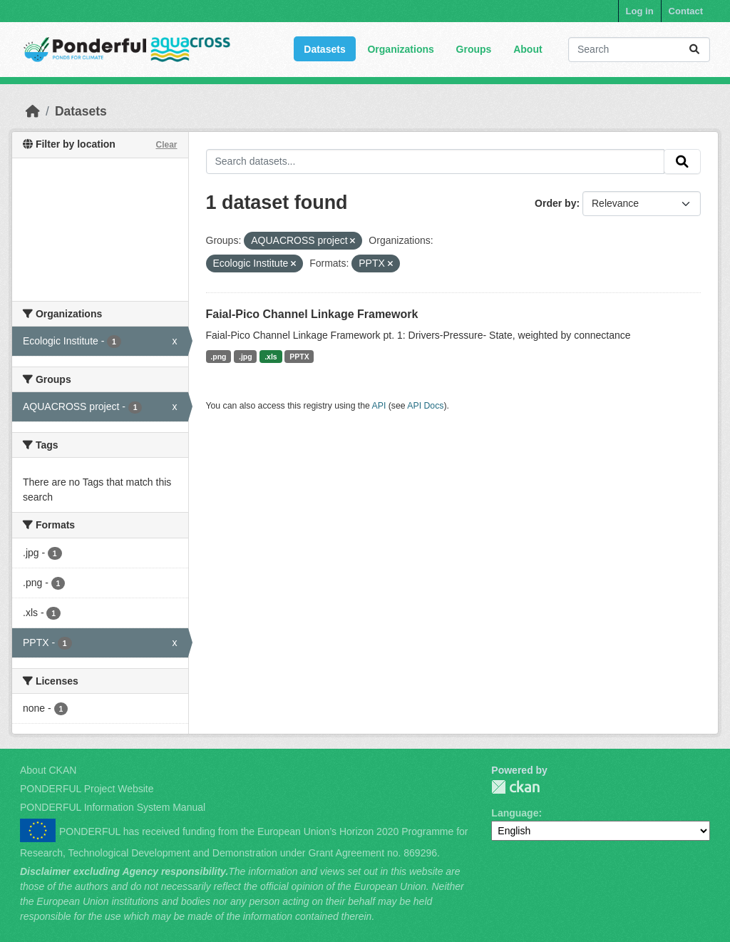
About (527, 49)
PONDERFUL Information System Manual (112, 807)
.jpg (245, 356)
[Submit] (694, 49)
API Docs (425, 406)
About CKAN (48, 770)
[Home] (33, 111)
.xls (270, 356)
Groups (474, 49)
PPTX (299, 356)
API (379, 406)
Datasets (324, 49)
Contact (686, 11)
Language (514, 813)
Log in (640, 11)
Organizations (400, 49)
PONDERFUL (515, 786)
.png (218, 356)
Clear (166, 145)
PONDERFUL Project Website (87, 788)
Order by (555, 203)
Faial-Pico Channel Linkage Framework (312, 314)
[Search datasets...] (639, 49)
